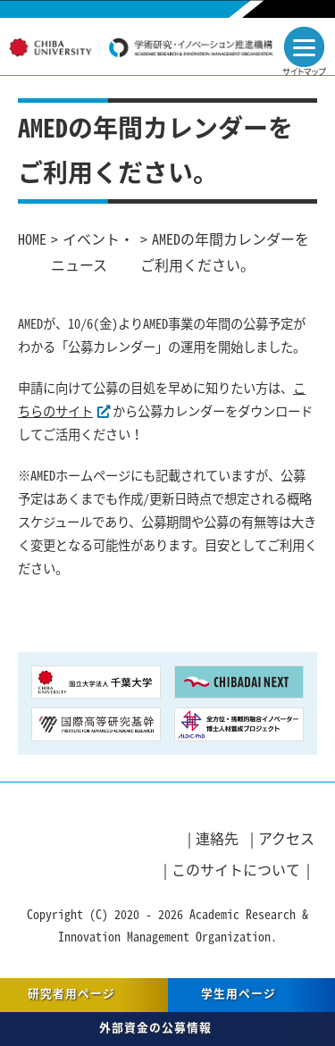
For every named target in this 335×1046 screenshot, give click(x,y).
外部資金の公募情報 (155, 1026)
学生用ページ (238, 992)
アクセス (286, 838)
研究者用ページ (71, 992)
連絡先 (217, 838)
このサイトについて (236, 869)
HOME (32, 238)
